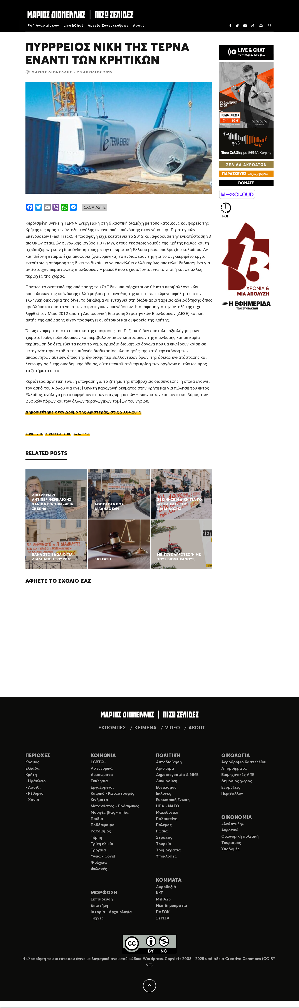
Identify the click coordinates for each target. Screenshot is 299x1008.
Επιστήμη (99, 906)
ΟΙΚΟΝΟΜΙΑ (236, 817)
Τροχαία (98, 850)
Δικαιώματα (102, 775)
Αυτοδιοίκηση (169, 762)
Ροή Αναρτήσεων (43, 25)
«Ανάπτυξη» (232, 824)
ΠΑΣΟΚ (163, 912)
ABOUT (196, 728)
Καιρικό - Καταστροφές (112, 794)
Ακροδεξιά (166, 887)
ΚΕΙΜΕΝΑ (145, 728)
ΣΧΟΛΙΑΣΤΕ (95, 207)
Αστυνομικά (102, 769)
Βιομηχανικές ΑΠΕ (237, 775)
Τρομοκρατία (168, 850)
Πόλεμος (164, 825)
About (138, 25)
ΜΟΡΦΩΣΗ (104, 892)
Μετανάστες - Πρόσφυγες (115, 806)
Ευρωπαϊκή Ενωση (173, 800)
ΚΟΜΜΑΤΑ (168, 880)
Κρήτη (31, 775)
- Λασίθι (32, 787)
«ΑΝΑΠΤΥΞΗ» (35, 434)
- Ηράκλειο (35, 781)
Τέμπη (96, 838)
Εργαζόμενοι (102, 787)
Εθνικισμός (166, 787)
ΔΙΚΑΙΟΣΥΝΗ (82, 434)
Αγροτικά (230, 830)
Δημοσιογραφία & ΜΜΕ (177, 775)
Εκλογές (163, 794)
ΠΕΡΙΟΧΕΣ (37, 755)
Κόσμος (32, 762)
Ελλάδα (32, 769)
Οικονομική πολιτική (240, 837)
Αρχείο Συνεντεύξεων (108, 25)
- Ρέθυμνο (34, 794)
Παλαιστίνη (166, 819)
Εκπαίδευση (102, 899)
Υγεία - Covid (103, 856)
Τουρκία (163, 844)
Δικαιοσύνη (166, 781)
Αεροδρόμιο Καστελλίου (243, 762)
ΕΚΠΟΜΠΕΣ (112, 728)
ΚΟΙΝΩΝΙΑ (103, 755)
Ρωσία (162, 831)
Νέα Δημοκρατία (171, 906)
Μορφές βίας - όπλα (110, 813)
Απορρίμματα (234, 769)
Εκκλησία (99, 781)
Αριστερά (165, 769)
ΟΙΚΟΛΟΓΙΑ (235, 755)
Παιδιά (97, 819)
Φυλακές (99, 869)
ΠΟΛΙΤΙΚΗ (168, 755)
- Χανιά (32, 800)
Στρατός (164, 838)
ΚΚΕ (159, 893)
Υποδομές (230, 849)
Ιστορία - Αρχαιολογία (111, 912)
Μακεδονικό (167, 813)
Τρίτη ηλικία (102, 844)
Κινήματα (99, 800)
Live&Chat (73, 25)
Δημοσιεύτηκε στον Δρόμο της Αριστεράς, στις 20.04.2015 (83, 412)
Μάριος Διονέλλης (52, 72)
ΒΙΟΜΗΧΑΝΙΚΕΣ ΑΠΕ (59, 434)
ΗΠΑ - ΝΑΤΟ (167, 806)
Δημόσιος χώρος (236, 781)
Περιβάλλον (232, 794)
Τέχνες (97, 918)
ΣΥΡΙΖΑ (163, 918)
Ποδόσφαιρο (102, 825)
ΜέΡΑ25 (163, 899)
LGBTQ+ (98, 762)
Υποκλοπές (166, 856)
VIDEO (172, 728)
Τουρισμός (231, 843)
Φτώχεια (99, 863)
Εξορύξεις (230, 787)
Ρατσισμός (101, 831)
